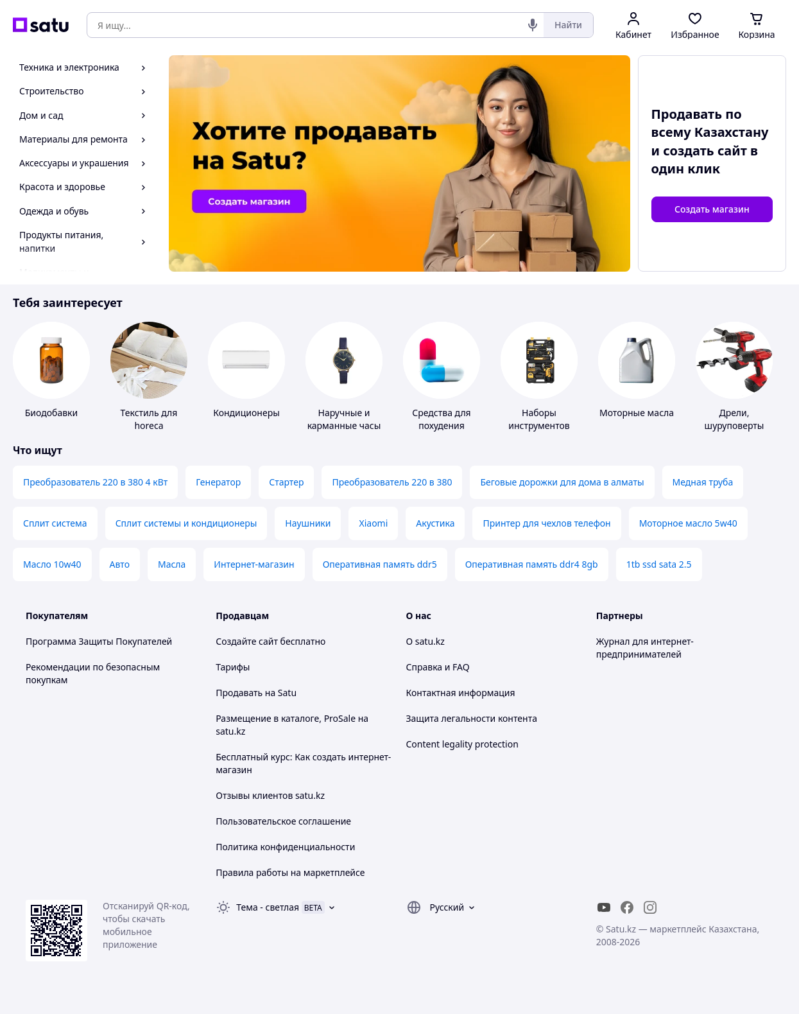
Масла (171, 564)
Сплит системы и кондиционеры (186, 523)
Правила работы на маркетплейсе (290, 872)
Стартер (286, 482)
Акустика (435, 523)
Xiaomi (373, 523)
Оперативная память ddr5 (380, 564)
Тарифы (233, 667)
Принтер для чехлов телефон (546, 523)
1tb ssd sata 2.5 (659, 564)
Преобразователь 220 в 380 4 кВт (95, 482)
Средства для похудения (441, 419)
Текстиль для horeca (149, 419)
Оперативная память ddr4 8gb (531, 564)
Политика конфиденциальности (285, 847)
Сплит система (55, 523)
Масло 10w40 (52, 564)
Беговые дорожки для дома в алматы (562, 482)
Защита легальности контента (471, 718)
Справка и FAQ (438, 667)
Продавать (239, 692)
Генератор (218, 482)
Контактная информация (460, 692)
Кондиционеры (246, 412)
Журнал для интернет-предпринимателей (645, 647)
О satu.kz (425, 641)
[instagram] (650, 907)
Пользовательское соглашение (283, 821)
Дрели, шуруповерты (734, 419)
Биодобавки (51, 412)
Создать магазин (712, 209)
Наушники (308, 523)
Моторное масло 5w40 (688, 523)
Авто (120, 564)
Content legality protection (462, 744)
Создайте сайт (247, 641)
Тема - (267, 907)
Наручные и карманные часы (344, 419)
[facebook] (627, 907)
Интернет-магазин (254, 564)
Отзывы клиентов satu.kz (270, 795)
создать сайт (705, 150)
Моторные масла (636, 412)
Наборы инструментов (539, 419)
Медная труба (703, 482)
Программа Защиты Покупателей (99, 641)
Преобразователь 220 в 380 (392, 482)
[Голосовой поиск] (533, 25)
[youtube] (604, 907)
